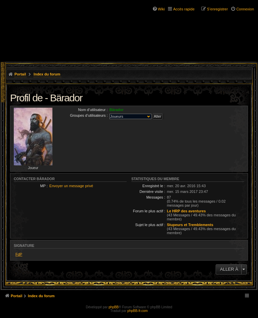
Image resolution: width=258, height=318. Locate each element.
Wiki (161, 9)
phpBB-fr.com (137, 311)
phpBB (114, 307)
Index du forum (47, 74)
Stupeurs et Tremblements (190, 225)
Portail (20, 74)
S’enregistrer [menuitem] (217, 9)
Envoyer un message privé (71, 186)
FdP (18, 254)
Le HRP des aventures (186, 211)
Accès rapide (184, 9)
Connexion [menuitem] (245, 9)
